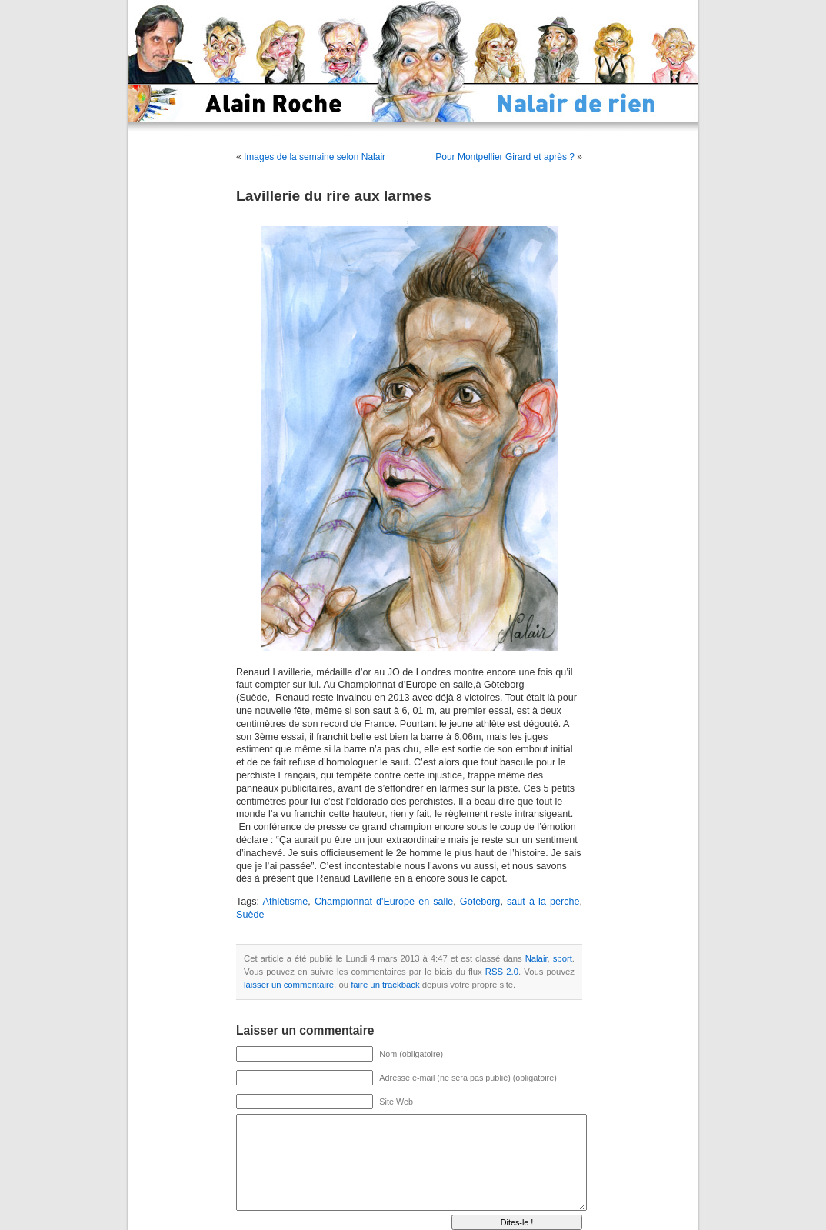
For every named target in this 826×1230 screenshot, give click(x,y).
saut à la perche (543, 901)
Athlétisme (285, 901)
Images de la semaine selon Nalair (314, 157)
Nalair (536, 958)
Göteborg (480, 901)
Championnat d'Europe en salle (384, 901)
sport (562, 958)
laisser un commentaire (289, 984)
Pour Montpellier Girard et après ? (505, 157)
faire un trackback (385, 984)
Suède (250, 914)
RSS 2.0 (501, 971)
